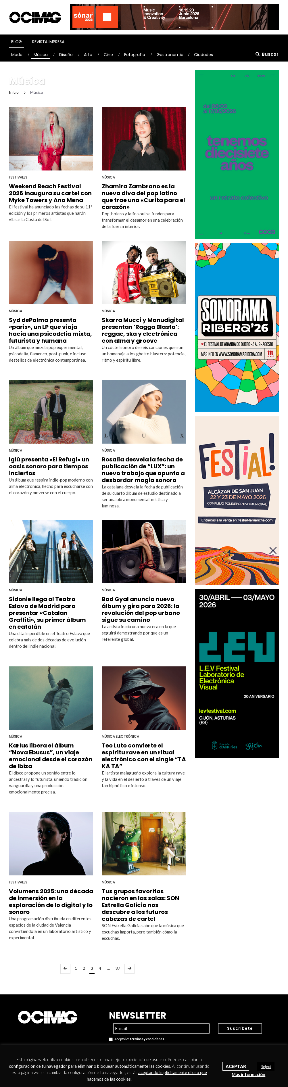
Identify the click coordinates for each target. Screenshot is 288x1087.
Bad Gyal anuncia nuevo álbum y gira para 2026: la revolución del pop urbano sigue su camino (141, 609)
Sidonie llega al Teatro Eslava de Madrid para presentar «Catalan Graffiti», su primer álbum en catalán (47, 613)
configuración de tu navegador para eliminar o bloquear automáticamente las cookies (89, 1066)
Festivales (18, 177)
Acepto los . (137, 1039)
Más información (248, 1074)
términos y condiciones (147, 1039)
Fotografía (134, 54)
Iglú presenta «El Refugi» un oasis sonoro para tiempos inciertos (49, 466)
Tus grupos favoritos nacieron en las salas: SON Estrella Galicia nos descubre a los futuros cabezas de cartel (140, 905)
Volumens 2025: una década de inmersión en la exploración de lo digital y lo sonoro (51, 901)
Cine (108, 54)
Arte (88, 54)
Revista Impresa (48, 42)
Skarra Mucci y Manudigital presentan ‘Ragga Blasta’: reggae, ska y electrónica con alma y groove (143, 330)
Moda (16, 54)
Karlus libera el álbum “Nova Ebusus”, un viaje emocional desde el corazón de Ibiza (50, 756)
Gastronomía (170, 54)
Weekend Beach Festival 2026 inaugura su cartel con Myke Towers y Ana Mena (50, 193)
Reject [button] (266, 1066)
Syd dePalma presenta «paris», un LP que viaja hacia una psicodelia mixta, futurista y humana (50, 330)
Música (41, 54)
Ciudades (203, 54)
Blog (16, 42)
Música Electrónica (120, 736)
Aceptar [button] (236, 1066)
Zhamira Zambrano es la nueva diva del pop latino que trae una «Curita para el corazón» (143, 196)
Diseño (66, 54)
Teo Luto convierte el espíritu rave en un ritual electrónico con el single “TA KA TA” (144, 756)
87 (118, 968)
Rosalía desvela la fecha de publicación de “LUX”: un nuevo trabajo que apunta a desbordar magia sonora (143, 470)
